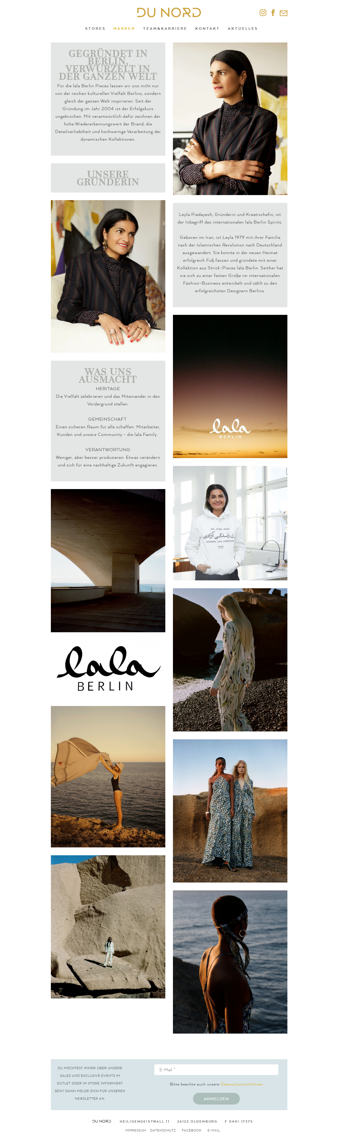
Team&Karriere (165, 28)
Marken (124, 28)
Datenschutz (163, 1130)
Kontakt (207, 28)
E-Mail (214, 1130)
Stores (95, 28)
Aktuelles (243, 28)
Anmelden (216, 1098)
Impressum (135, 1130)
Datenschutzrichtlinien (242, 1084)
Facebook (191, 1130)
